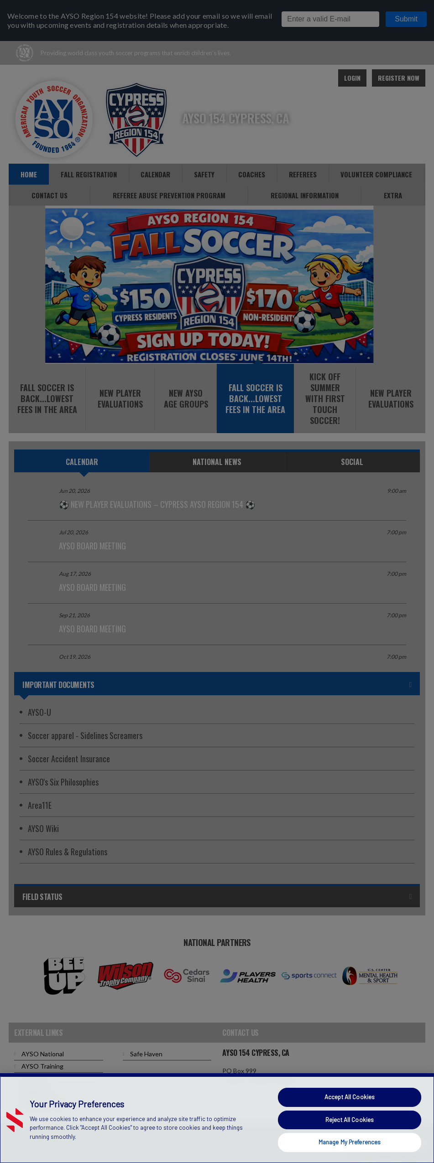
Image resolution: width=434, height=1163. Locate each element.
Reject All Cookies (349, 1119)
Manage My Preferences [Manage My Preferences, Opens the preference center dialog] (350, 1142)
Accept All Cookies (349, 1097)
